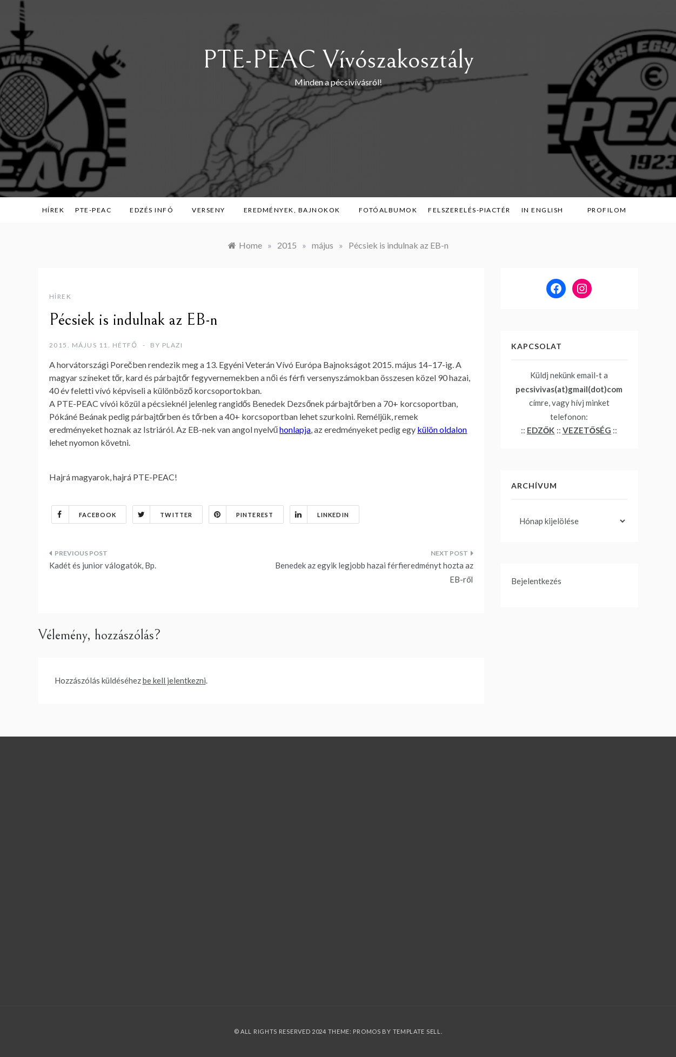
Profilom (607, 210)
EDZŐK (541, 430)
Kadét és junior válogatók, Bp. (102, 565)
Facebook (84, 514)
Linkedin (319, 514)
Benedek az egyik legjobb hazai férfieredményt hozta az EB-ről (374, 572)
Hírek (53, 210)
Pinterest (241, 514)
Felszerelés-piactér (469, 210)
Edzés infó (155, 210)
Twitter (162, 514)
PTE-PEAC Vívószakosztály (338, 60)
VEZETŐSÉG (587, 430)
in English (546, 210)
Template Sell (417, 1031)
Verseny (212, 210)
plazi (172, 345)
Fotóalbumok (388, 210)
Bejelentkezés (536, 581)
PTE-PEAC (97, 210)
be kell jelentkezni (174, 680)
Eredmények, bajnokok (296, 210)
